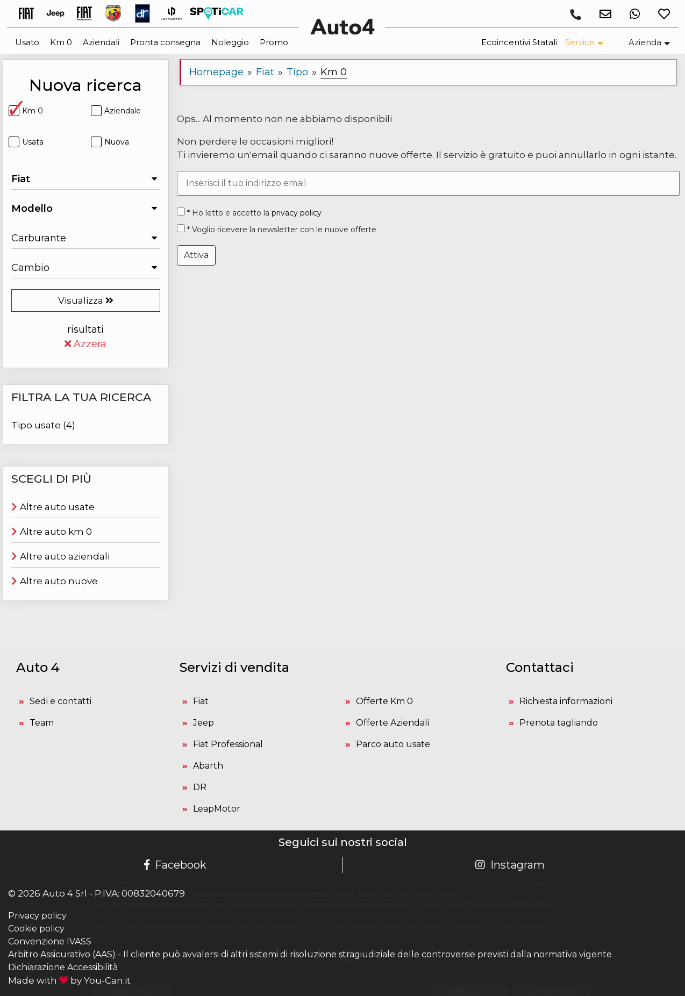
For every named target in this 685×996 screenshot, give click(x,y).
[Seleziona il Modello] (85, 208)
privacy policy (297, 213)
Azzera (85, 344)
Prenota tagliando (558, 723)
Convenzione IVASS (49, 941)
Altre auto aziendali (60, 556)
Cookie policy (36, 928)
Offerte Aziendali (392, 723)
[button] (601, 13)
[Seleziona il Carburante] (85, 238)
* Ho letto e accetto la (249, 212)
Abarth (208, 766)
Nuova (110, 142)
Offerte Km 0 (384, 701)
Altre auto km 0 (51, 531)
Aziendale (116, 110)
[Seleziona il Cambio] (85, 267)
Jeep (203, 723)
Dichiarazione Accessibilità (63, 967)
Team (42, 723)
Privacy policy (37, 916)
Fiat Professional (228, 744)
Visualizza (85, 300)
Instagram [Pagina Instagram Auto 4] (510, 864)
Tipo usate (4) (43, 425)
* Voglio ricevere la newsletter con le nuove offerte (276, 229)
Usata (26, 142)
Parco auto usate (393, 744)
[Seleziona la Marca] (85, 179)
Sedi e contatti (60, 701)
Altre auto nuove (54, 581)
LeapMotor (216, 809)
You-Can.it (107, 980)
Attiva (196, 255)
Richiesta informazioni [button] (565, 701)
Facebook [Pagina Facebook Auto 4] (175, 864)
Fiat (201, 701)
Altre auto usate (53, 506)
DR (199, 787)
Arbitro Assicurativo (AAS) (62, 954)
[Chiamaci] (575, 14)
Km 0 (26, 110)
